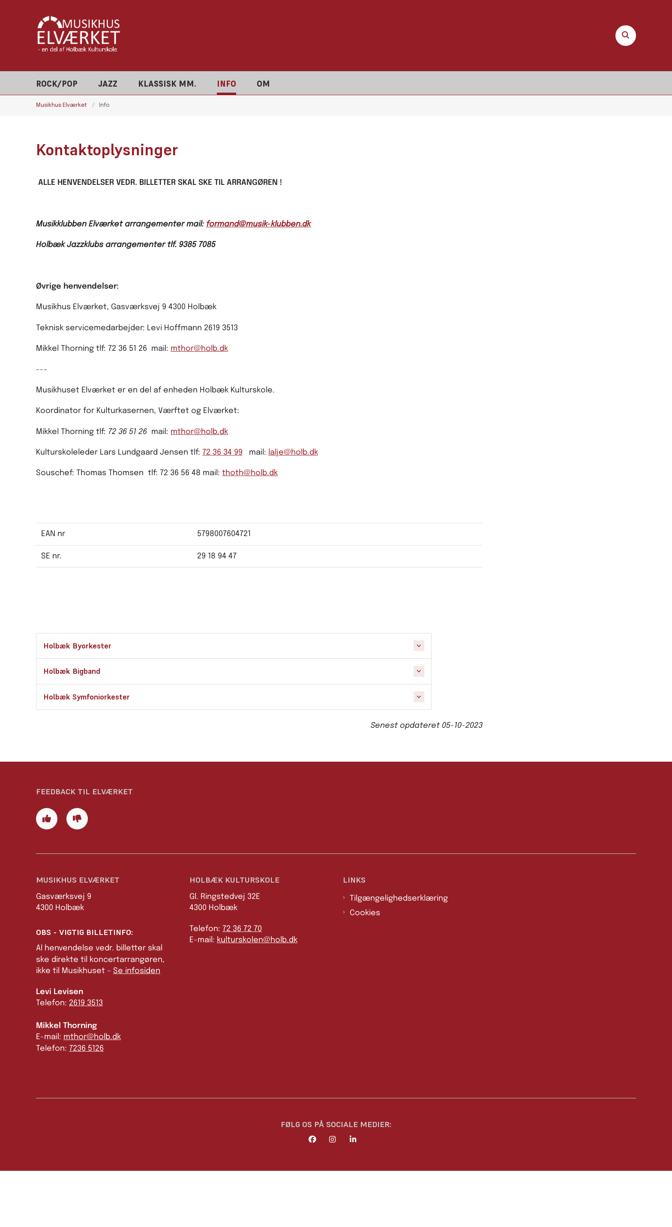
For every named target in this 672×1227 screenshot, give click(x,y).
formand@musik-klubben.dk (258, 224)
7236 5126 (86, 1105)
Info (226, 84)
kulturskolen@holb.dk (257, 997)
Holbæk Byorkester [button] (77, 646)
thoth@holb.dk (250, 473)
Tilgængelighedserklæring (399, 955)
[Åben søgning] (625, 35)
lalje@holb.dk (293, 452)
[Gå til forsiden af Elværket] (79, 35)
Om (263, 84)
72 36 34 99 (222, 452)
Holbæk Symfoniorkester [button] (86, 697)
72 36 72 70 (242, 985)
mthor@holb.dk (199, 349)
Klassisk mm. (167, 84)
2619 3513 (86, 1059)
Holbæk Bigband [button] (71, 671)
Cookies (365, 970)
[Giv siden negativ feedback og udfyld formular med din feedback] (77, 875)
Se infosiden (136, 1027)
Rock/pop (57, 84)
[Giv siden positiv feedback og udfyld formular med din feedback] (46, 875)
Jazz (107, 84)
